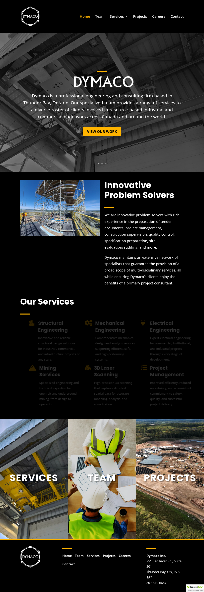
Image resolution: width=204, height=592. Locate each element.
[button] (195, 588)
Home (85, 17)
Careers (158, 17)
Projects (140, 17)
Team (100, 17)
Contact (177, 17)
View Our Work (102, 131)
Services (117, 17)
